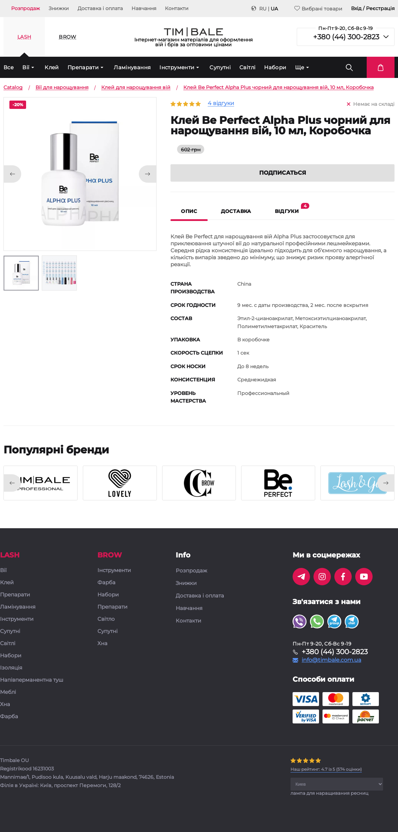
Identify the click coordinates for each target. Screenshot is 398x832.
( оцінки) (326, 769)
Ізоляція (11, 668)
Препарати (82, 67)
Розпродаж (25, 8)
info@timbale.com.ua (331, 660)
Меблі (8, 692)
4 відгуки (221, 103)
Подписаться (282, 172)
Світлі (247, 67)
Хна (5, 704)
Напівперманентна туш (31, 680)
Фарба (9, 716)
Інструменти (176, 67)
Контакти (177, 8)
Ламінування (132, 67)
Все (8, 67)
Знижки (59, 8)
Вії (25, 67)
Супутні (220, 67)
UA (274, 9)
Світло (106, 619)
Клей (52, 67)
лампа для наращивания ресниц (329, 793)
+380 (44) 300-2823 (346, 36)
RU (262, 9)
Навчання (144, 8)
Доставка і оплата (100, 8)
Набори (275, 67)
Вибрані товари (318, 8)
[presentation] (12, 483)
